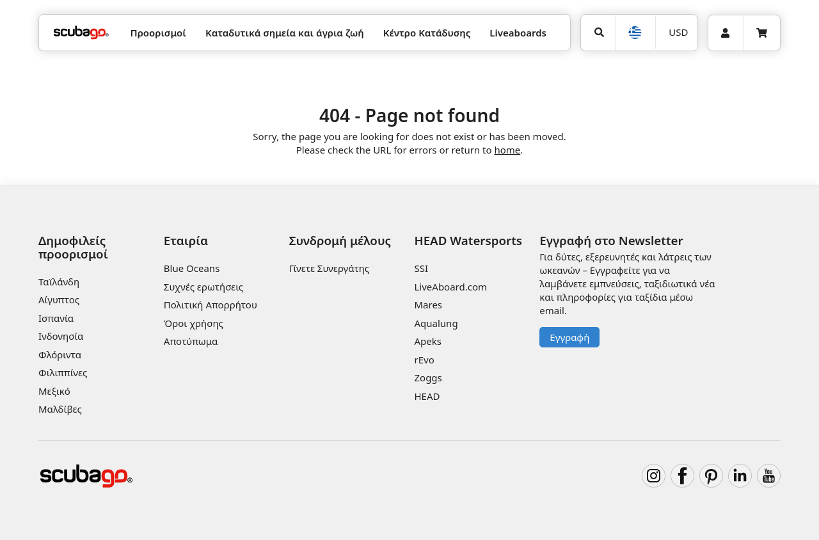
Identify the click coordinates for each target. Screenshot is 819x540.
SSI (421, 268)
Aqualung (435, 323)
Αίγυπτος (58, 299)
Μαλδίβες (60, 408)
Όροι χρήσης (193, 323)
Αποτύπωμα (191, 341)
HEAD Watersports (468, 240)
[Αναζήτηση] (598, 33)
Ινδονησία (60, 336)
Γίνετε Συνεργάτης (329, 268)
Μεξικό (54, 391)
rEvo (424, 359)
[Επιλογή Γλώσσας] (635, 33)
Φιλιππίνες (62, 372)
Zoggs (427, 377)
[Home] (81, 33)
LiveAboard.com (450, 286)
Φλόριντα (59, 354)
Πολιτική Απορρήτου (210, 304)
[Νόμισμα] (676, 32)
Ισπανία (56, 318)
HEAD (427, 396)
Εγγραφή (569, 337)
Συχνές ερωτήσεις (203, 286)
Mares (428, 304)
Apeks (427, 341)
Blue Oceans (192, 268)
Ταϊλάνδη (58, 281)
